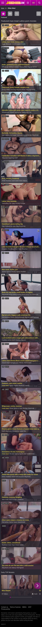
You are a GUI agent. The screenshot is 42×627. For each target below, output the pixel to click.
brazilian (25, 249)
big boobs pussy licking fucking (12, 294)
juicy (4, 476)
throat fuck (14, 249)
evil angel (13, 135)
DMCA (24, 607)
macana (8, 180)
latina (11, 522)
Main (2, 8)
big (17, 226)
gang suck (26, 112)
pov (4, 499)
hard (8, 363)
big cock (5, 158)
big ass (24, 340)
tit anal (12, 454)
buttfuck (21, 385)
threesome (6, 112)
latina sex (29, 135)
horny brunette (20, 317)
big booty (35, 135)
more (17, 545)
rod (11, 499)
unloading (6, 203)
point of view (18, 408)
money (18, 203)
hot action (6, 522)
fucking (18, 340)
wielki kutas (30, 454)
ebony (14, 568)
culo (7, 499)
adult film (23, 431)
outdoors (21, 499)
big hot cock (29, 317)
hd (30, 112)
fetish (11, 408)
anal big (13, 89)
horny (12, 317)
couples (5, 249)
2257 (29, 607)
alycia (25, 180)
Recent (16, 13)
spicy (15, 522)
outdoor (8, 476)
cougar (23, 203)
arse (21, 180)
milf (16, 158)
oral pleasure (20, 476)
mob (4, 180)
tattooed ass (21, 135)
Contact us (4, 607)
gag (13, 203)
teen (20, 249)
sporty (27, 385)
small (14, 44)
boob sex (35, 294)
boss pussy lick (27, 294)
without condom (14, 67)
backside (31, 408)
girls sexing (6, 135)
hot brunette (6, 317)
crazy (4, 89)
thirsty (21, 363)
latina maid (28, 363)
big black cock (7, 568)
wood (4, 363)
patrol (4, 271)
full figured (20, 568)
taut (13, 545)
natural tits (9, 226)
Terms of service (15, 607)
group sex (18, 112)
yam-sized (15, 180)
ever (10, 545)
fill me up (5, 67)
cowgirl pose (15, 363)
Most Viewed (10, 13)
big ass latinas (32, 67)
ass (14, 226)
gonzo (9, 271)
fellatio (12, 112)
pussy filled (23, 67)
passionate (21, 522)
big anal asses (31, 89)
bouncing (22, 226)
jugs (4, 44)
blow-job (8, 44)
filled (8, 89)
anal (13, 476)
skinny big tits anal (20, 454)
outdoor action (7, 340)
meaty (23, 44)
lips (4, 226)
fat (10, 203)
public (22, 545)
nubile (18, 44)
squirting (11, 158)
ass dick (36, 317)
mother (23, 271)
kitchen (25, 408)
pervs (18, 271)
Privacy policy (5, 609)
